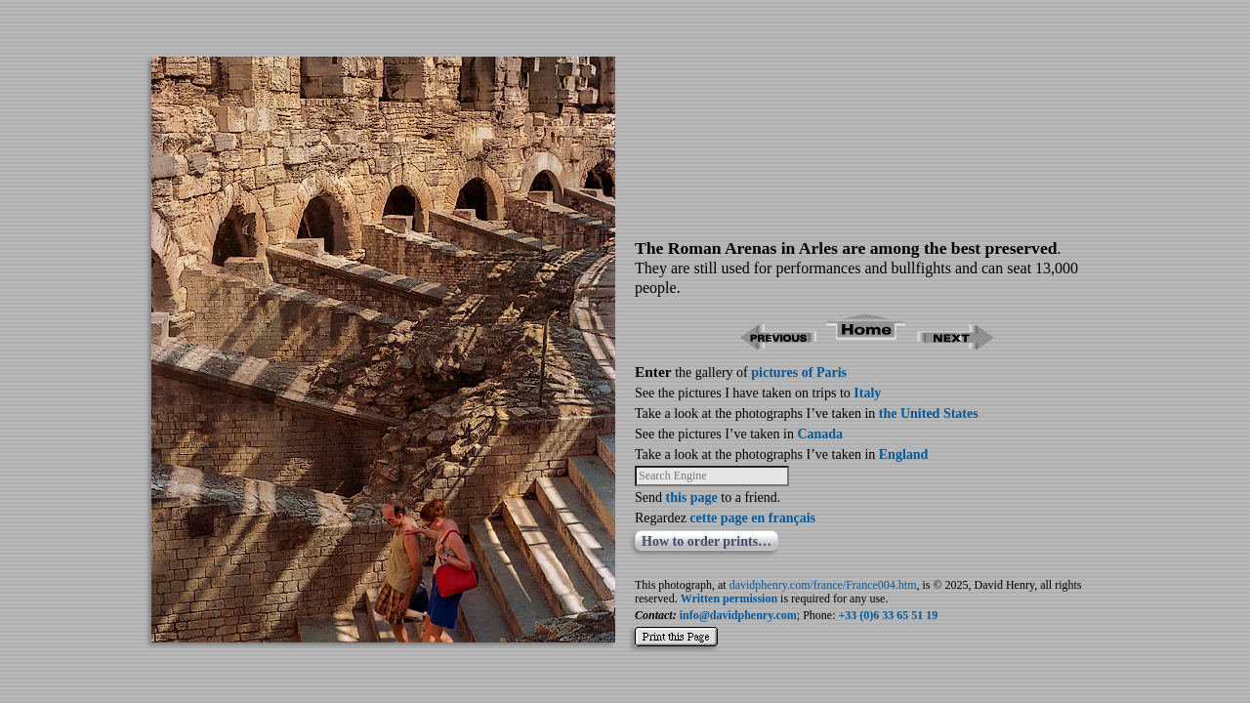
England (904, 454)
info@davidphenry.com (738, 615)
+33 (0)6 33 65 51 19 (888, 615)
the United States (929, 413)
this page (692, 497)
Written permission (729, 598)
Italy (867, 393)
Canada (820, 434)
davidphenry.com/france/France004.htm (823, 585)
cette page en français (752, 518)
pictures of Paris (799, 372)
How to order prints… (706, 541)
